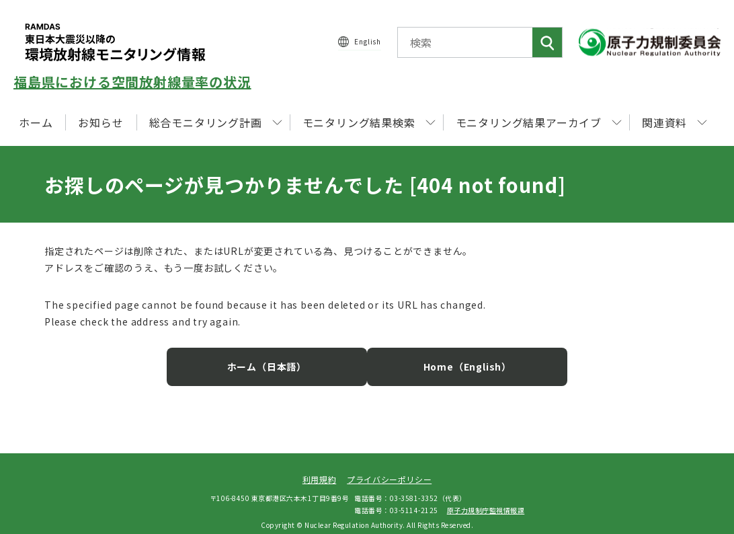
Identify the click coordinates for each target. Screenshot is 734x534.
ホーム (35, 122)
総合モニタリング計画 (215, 122)
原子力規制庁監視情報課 (486, 499)
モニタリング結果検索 (369, 122)
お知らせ (100, 122)
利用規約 (319, 469)
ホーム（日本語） (279, 356)
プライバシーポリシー (389, 469)
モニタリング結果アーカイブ (539, 122)
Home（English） (454, 356)
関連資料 (674, 122)
